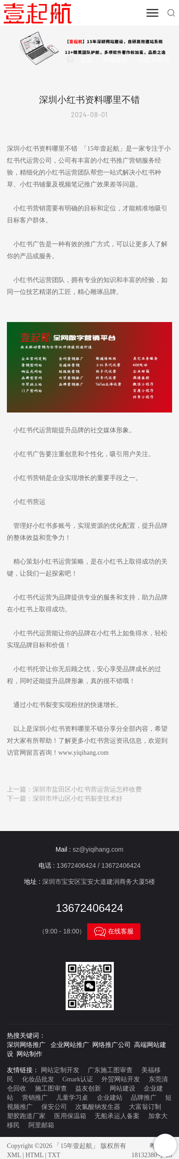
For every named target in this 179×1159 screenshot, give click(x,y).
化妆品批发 (38, 1079)
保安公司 (54, 1106)
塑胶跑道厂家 (26, 1116)
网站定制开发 (60, 1070)
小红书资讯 (154, 60)
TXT (54, 1155)
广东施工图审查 (110, 1070)
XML (14, 1155)
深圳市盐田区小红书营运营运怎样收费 (87, 789)
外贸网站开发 (120, 1079)
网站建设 (122, 1088)
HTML (34, 1155)
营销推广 (35, 1097)
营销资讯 (115, 60)
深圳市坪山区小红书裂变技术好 (78, 798)
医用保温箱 (70, 1116)
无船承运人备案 (117, 1116)
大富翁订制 (145, 1106)
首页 (86, 60)
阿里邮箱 (41, 1125)
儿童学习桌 (72, 1097)
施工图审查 (51, 1088)
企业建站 (110, 1097)
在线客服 (114, 932)
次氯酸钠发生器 (97, 1106)
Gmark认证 (77, 1079)
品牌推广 (144, 1097)
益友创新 (88, 1088)
